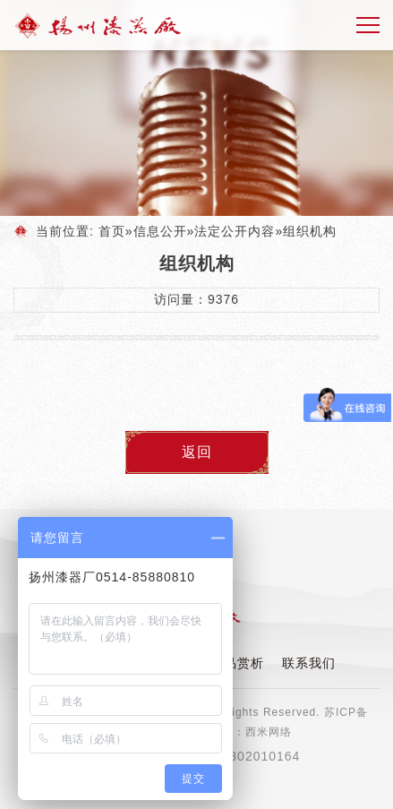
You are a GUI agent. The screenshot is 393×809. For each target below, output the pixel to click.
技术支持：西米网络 (239, 732)
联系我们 (309, 663)
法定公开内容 (234, 231)
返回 (197, 452)
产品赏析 (237, 663)
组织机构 (310, 231)
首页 (111, 231)
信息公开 (160, 231)
